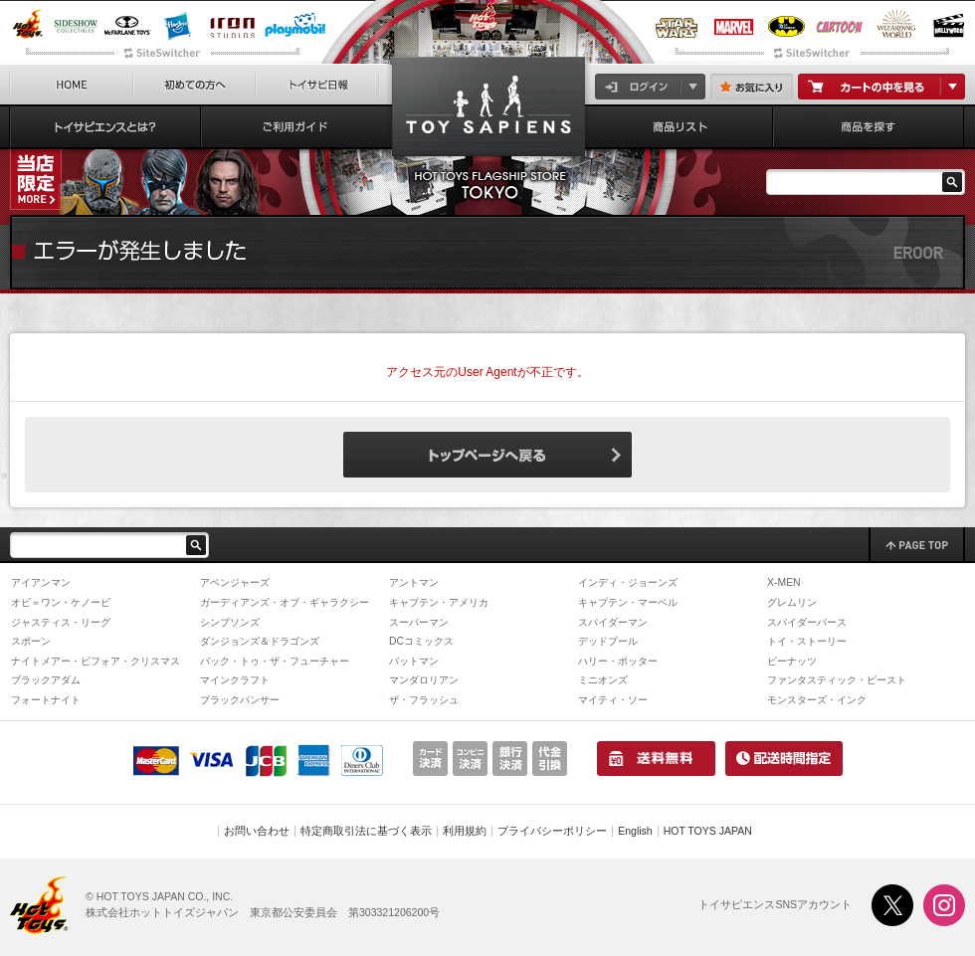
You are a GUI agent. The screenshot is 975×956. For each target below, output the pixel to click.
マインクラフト (235, 679)
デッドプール (608, 641)
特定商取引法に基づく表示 (366, 831)
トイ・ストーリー (807, 641)
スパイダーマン (613, 622)
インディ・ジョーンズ (628, 582)
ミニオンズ (603, 679)
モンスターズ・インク (817, 699)
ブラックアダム (46, 679)
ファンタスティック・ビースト (836, 679)
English (635, 831)
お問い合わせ (257, 831)
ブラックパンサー (240, 699)
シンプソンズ (230, 622)
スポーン (31, 641)
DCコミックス (421, 641)
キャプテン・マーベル (628, 602)
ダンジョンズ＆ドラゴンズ (259, 641)
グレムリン (792, 602)
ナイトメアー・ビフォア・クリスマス (95, 661)
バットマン (414, 661)
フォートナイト (46, 699)
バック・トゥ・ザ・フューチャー (274, 661)
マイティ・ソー (613, 699)
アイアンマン (41, 582)
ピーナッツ (792, 661)
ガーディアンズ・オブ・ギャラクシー (284, 602)
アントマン (414, 582)
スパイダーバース (807, 622)
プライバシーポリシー (552, 831)
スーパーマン (419, 622)
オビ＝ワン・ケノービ (60, 602)
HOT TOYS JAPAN (708, 831)
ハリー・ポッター (618, 661)
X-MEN (784, 582)
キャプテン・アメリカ (438, 602)
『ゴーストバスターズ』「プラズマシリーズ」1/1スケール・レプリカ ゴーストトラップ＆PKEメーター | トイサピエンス (488, 111)
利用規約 (465, 831)
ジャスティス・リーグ (60, 622)
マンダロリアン (424, 679)
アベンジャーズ (235, 582)
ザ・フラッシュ (424, 699)
